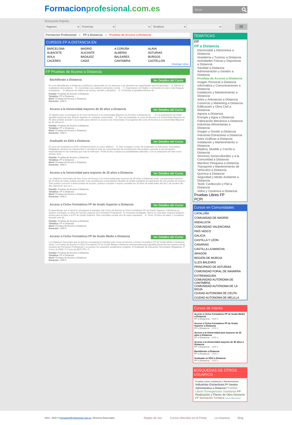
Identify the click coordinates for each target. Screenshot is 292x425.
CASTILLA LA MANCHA (209, 249)
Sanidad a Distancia (210, 67)
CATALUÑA (201, 213)
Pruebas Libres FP (209, 195)
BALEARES (121, 56)
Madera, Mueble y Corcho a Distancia (216, 150)
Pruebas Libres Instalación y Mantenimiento (216, 381)
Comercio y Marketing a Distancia (220, 103)
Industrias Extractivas (209, 384)
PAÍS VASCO (202, 231)
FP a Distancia (92, 34)
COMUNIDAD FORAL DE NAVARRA (217, 271)
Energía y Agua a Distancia (215, 117)
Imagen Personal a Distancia (216, 82)
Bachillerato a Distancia (66, 79)
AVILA (51, 56)
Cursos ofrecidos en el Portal (188, 418)
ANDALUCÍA (202, 222)
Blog (240, 418)
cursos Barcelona (232, 398)
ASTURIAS (155, 52)
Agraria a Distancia (210, 113)
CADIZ (85, 60)
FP (196, 42)
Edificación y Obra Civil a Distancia (214, 108)
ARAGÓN (200, 253)
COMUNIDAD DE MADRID (211, 217)
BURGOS (154, 56)
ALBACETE (54, 52)
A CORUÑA (121, 48)
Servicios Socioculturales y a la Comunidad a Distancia (218, 157)
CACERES (54, 60)
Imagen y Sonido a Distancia (216, 131)
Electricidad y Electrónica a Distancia (215, 51)
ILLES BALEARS (205, 262)
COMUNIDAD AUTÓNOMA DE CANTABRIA (213, 281)
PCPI (198, 199)
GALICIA (199, 235)
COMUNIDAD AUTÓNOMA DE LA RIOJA (215, 287)
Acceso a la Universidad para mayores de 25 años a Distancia (91, 172)
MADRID (86, 48)
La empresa (222, 418)
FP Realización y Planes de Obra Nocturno (220, 393)
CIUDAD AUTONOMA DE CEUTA (215, 293)
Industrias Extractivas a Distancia (219, 135)
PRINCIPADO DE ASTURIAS (212, 266)
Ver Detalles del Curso (168, 80)
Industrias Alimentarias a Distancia (213, 126)
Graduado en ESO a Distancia (70, 140)
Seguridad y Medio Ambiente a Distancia (218, 178)
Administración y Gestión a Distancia (215, 72)
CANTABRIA (122, 60)
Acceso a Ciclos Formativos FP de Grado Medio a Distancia (90, 236)
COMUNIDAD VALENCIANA (212, 226)
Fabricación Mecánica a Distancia (220, 121)
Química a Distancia (210, 173)
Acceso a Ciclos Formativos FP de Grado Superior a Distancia (91, 204)
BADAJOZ (87, 56)
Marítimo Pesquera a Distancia (218, 163)
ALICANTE (87, 52)
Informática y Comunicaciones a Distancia (218, 87)
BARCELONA (55, 48)
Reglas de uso (153, 418)
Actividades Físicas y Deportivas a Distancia (219, 62)
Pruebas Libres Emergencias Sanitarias (216, 389)
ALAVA (152, 48)
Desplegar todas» (180, 64)
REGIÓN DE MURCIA (208, 257)
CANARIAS (201, 244)
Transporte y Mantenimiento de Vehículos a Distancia (218, 168)
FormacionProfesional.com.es (75, 418)
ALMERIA (120, 52)
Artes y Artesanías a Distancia (217, 99)
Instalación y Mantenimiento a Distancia (217, 94)
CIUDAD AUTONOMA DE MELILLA (216, 297)
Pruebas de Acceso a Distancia (219, 78)
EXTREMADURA (205, 275)
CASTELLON (156, 60)
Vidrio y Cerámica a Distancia (217, 191)
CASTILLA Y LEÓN (206, 240)
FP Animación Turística (209, 397)
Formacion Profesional (61, 34)
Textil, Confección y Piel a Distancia (214, 185)
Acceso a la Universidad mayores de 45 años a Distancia (88, 109)
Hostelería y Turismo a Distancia (219, 57)
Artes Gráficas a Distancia (214, 138)
